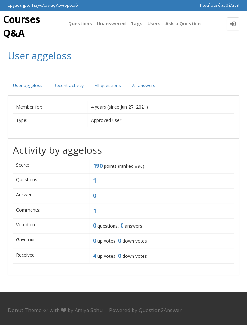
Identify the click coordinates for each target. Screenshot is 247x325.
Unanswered (111, 24)
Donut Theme (24, 310)
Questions (80, 24)
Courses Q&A (21, 26)
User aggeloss (27, 85)
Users (153, 24)
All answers (143, 85)
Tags (136, 24)
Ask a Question (183, 24)
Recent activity (68, 85)
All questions (108, 85)
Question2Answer (160, 310)
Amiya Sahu (89, 310)
